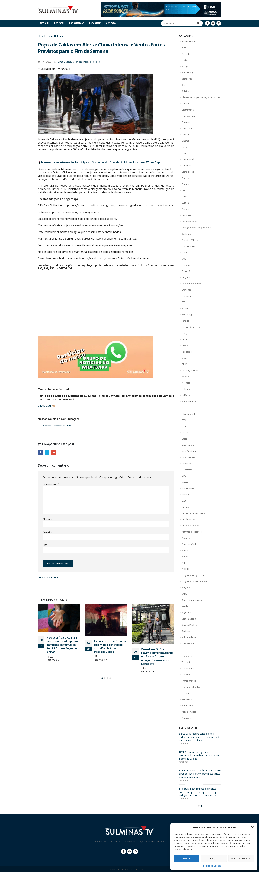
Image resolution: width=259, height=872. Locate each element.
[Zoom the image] (161, 4)
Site (45, 545)
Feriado (185, 320)
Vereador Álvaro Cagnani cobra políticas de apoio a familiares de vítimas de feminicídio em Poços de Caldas (62, 645)
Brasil (184, 84)
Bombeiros (187, 78)
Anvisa (185, 60)
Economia (186, 264)
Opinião (185, 506)
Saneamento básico (192, 600)
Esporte (185, 308)
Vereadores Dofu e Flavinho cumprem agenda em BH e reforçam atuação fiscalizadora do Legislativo (157, 656)
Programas (95, 23)
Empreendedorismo (192, 283)
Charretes (187, 122)
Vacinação (187, 699)
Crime (184, 196)
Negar (214, 858)
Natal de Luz (188, 488)
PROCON (186, 568)
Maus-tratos (188, 444)
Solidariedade (189, 637)
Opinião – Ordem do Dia (193, 513)
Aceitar (186, 858)
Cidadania (187, 128)
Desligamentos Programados (196, 227)
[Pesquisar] (198, 23)
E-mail (53, 452)
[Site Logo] (58, 10)
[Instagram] (218, 23)
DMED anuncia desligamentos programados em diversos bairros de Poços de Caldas (199, 755)
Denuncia (186, 215)
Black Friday (187, 72)
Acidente (186, 53)
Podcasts (59, 23)
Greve (185, 345)
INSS (184, 407)
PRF (183, 562)
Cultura (185, 202)
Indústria (186, 395)
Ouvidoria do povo (191, 525)
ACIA (184, 47)
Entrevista (187, 295)
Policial (185, 550)
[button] (252, 827)
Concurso (186, 165)
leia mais (53, 659)
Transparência (189, 680)
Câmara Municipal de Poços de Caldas (201, 97)
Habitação (187, 351)
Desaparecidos (189, 221)
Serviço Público (189, 624)
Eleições (186, 277)
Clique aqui (44, 405)
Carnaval (186, 103)
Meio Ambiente (189, 451)
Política (185, 556)
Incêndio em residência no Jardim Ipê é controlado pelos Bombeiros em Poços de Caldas (110, 646)
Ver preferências (241, 858)
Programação (76, 23)
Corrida (185, 184)
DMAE (184, 252)
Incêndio (186, 382)
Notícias (44, 23)
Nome (48, 519)
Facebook (40, 452)
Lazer (184, 438)
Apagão (185, 66)
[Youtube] (213, 23)
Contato (111, 23)
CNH (184, 153)
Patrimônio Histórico (192, 531)
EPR (183, 302)
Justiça (185, 432)
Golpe (185, 339)
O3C (147, 869)
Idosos (185, 358)
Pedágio (186, 538)
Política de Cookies (212, 865)
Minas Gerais (188, 457)
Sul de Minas (188, 643)
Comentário (51, 484)
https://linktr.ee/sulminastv (54, 425)
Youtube (129, 851)
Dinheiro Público (190, 240)
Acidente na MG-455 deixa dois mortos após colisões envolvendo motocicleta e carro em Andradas (200, 774)
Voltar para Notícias (50, 36)
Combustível (188, 159)
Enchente (186, 289)
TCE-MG (185, 649)
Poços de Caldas (91, 61)
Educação (186, 271)
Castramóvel (188, 109)
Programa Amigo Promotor (195, 575)
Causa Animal (188, 115)
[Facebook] (207, 23)
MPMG (185, 475)
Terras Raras (188, 668)
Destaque (69, 61)
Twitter (47, 452)
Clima (60, 61)
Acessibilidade (189, 41)
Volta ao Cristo (189, 711)
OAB (184, 500)
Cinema (185, 140)
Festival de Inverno (191, 326)
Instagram (135, 851)
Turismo (186, 693)
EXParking (187, 314)
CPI (183, 190)
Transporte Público (191, 686)
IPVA (184, 426)
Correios (186, 178)
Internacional (188, 413)
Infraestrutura (189, 401)
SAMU (184, 593)
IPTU (184, 420)
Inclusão (186, 388)
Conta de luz (188, 171)
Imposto (186, 376)
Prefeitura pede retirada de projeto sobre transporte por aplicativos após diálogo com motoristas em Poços (199, 792)
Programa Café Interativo (194, 581)
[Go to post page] (59, 618)
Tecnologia (187, 655)
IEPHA (184, 364)
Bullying (185, 91)
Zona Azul (187, 717)
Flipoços (186, 333)
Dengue (185, 209)
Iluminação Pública (191, 370)
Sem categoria (189, 618)
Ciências (186, 134)
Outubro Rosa (189, 519)
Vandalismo (187, 705)
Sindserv (186, 631)
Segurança (187, 612)
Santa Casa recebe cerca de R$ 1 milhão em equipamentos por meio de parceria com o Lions (199, 737)
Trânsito (186, 674)
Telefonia (186, 662)
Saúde (185, 606)
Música (185, 482)
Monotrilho (187, 469)
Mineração (187, 463)
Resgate (186, 587)
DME (184, 258)
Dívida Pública (189, 246)
